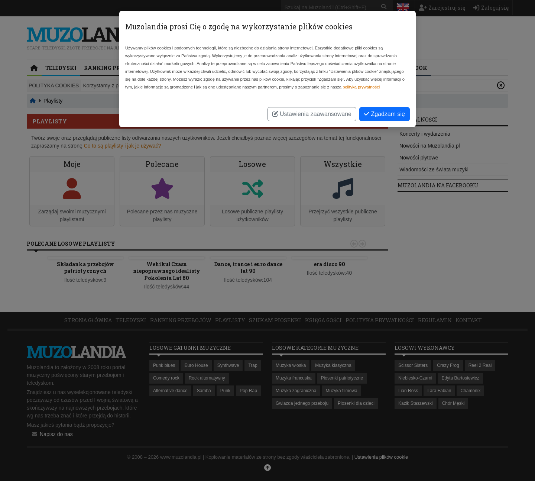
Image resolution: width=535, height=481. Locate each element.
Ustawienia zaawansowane (311, 114)
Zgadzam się (384, 114)
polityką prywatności (361, 87)
